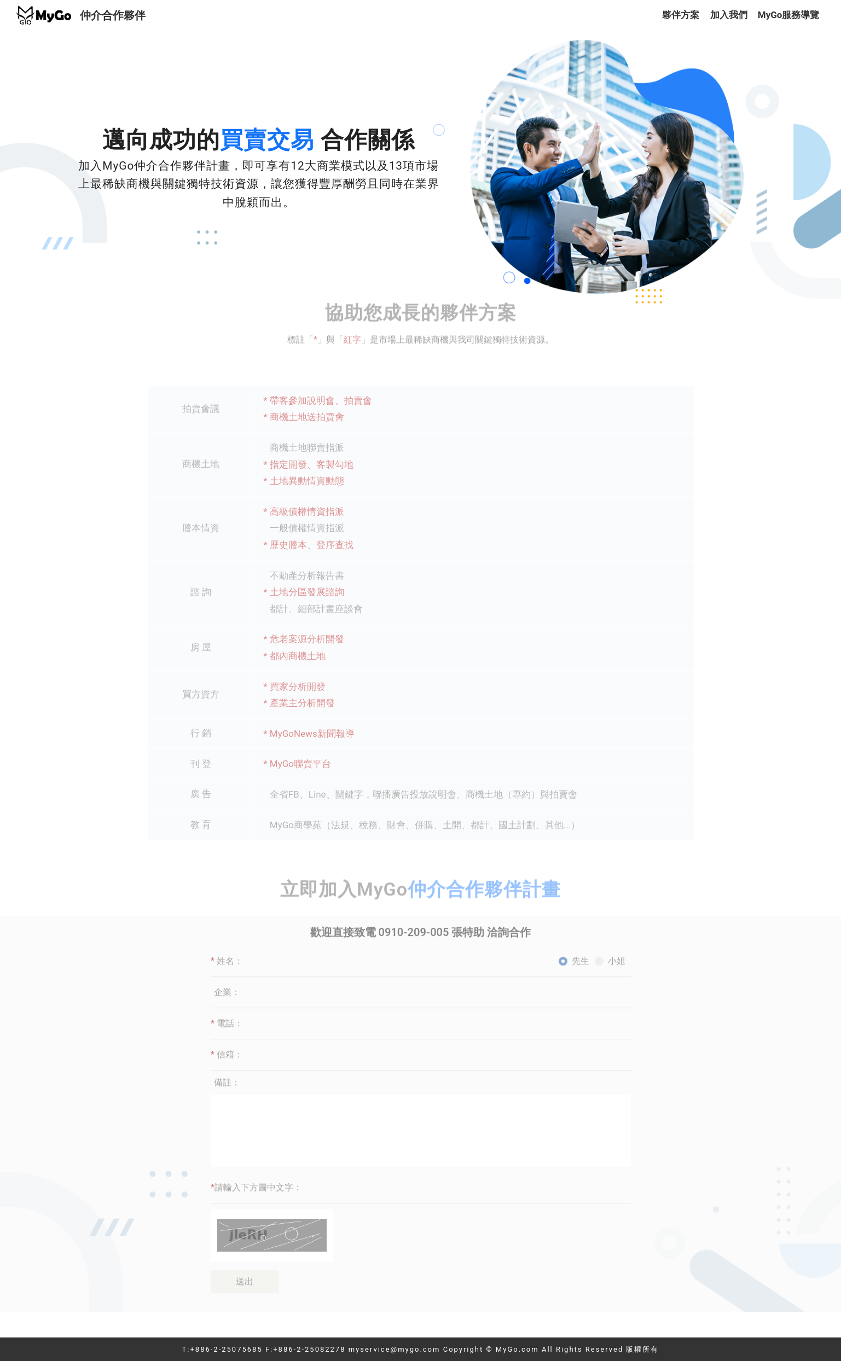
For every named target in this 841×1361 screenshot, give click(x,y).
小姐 (616, 941)
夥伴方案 (680, 14)
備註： (227, 1062)
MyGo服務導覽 (789, 14)
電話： (227, 1003)
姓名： (227, 941)
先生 (580, 941)
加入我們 (728, 14)
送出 (244, 1262)
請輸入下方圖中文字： (256, 1167)
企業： (227, 972)
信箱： (227, 1035)
